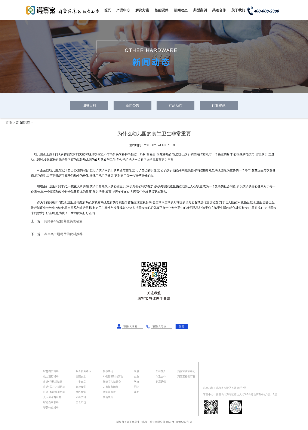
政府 (136, 371)
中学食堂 (81, 381)
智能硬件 (161, 10)
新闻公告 (132, 105)
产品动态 (175, 105)
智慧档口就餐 (51, 371)
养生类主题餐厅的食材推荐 (63, 234)
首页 (107, 10)
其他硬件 (108, 397)
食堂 (98, 159)
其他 (136, 392)
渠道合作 (219, 10)
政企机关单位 (83, 371)
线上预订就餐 (51, 376)
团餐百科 (89, 105)
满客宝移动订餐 (186, 376)
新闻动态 (181, 10)
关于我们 (238, 10)
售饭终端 (108, 371)
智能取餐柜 (109, 392)
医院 (136, 386)
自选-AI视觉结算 (52, 381)
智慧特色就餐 (51, 407)
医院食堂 (81, 376)
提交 (181, 326)
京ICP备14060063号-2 (179, 422)
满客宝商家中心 (186, 371)
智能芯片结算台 (112, 381)
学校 (136, 381)
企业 (136, 376)
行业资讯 (218, 105)
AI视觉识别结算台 (113, 376)
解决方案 (142, 10)
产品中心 (123, 10)
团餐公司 (81, 397)
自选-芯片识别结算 (54, 386)
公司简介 (161, 371)
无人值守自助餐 (52, 397)
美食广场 (81, 402)
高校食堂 (81, 386)
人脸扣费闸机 (110, 386)
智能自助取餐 (51, 402)
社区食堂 (81, 392)
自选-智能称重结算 (54, 392)
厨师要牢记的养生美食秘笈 (63, 221)
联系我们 (161, 381)
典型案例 (200, 10)
